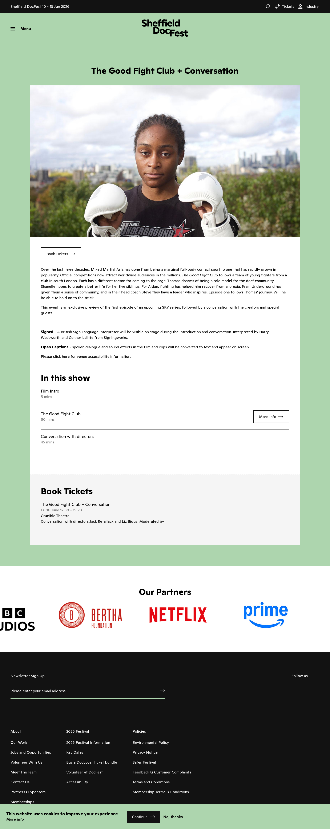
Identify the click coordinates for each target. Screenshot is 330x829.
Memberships (22, 801)
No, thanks (173, 816)
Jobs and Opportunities (31, 752)
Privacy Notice (145, 752)
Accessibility (77, 782)
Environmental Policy (151, 742)
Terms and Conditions (151, 782)
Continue (140, 816)
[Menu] (21, 29)
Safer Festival (144, 762)
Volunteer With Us (26, 762)
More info (15, 819)
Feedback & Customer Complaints (162, 772)
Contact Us (20, 782)
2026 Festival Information (88, 742)
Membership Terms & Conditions (161, 791)
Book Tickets (57, 253)
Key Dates (74, 752)
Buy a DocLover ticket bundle (91, 762)
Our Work (19, 742)
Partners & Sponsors (28, 791)
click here (61, 356)
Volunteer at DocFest (84, 772)
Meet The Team (24, 772)
